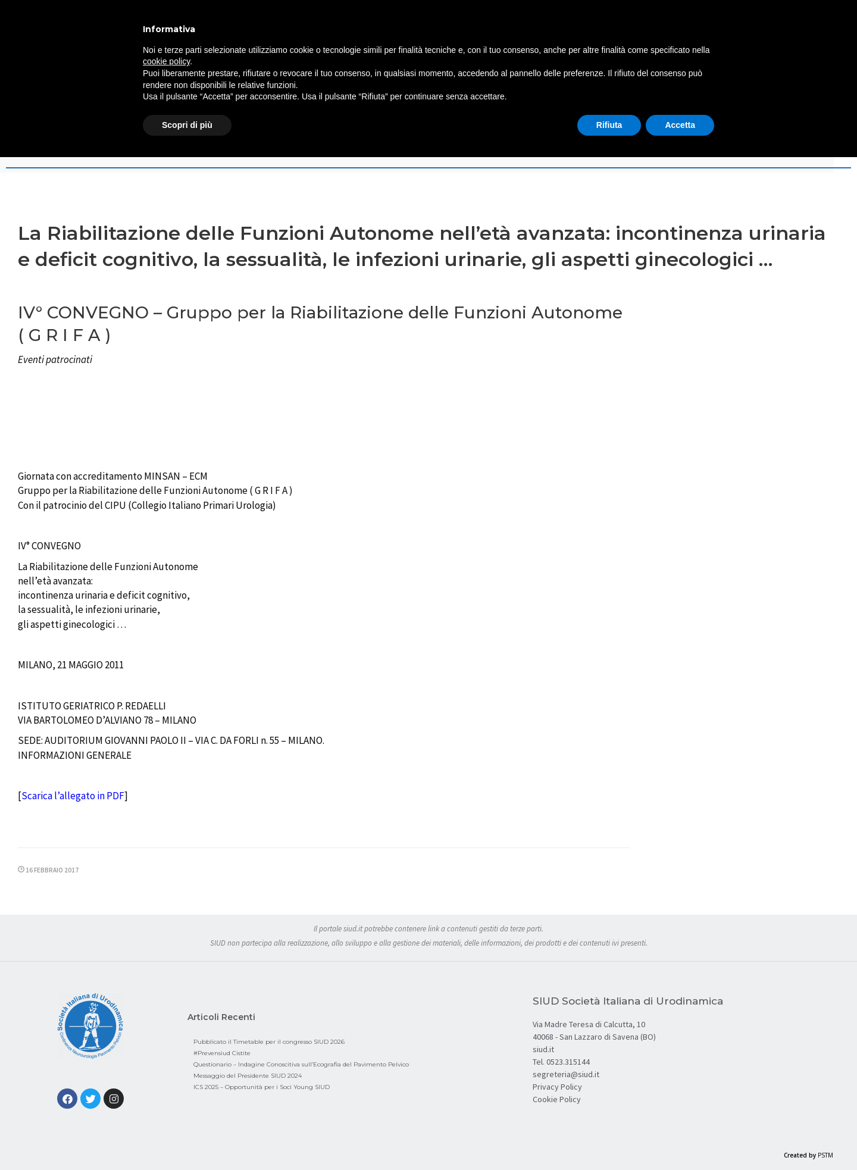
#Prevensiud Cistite (222, 1053)
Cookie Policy (557, 1099)
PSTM (825, 1155)
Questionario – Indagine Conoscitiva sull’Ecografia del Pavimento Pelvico (301, 1064)
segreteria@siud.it (566, 1074)
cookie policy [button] (166, 61)
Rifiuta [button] (609, 125)
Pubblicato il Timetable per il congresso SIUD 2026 (269, 1042)
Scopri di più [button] (187, 125)
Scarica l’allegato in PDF (72, 795)
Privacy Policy (557, 1086)
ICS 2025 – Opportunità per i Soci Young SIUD (261, 1087)
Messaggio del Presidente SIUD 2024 (247, 1076)
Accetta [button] (680, 125)
